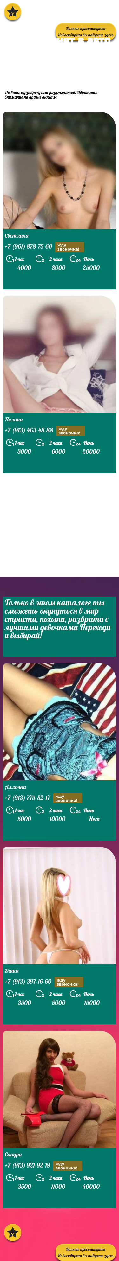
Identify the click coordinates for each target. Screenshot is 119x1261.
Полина (14, 419)
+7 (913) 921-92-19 (43, 1166)
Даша (11, 970)
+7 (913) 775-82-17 (43, 798)
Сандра (13, 1154)
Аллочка (15, 787)
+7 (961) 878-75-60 (44, 247)
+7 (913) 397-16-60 (44, 982)
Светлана (16, 235)
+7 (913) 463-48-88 (45, 431)
